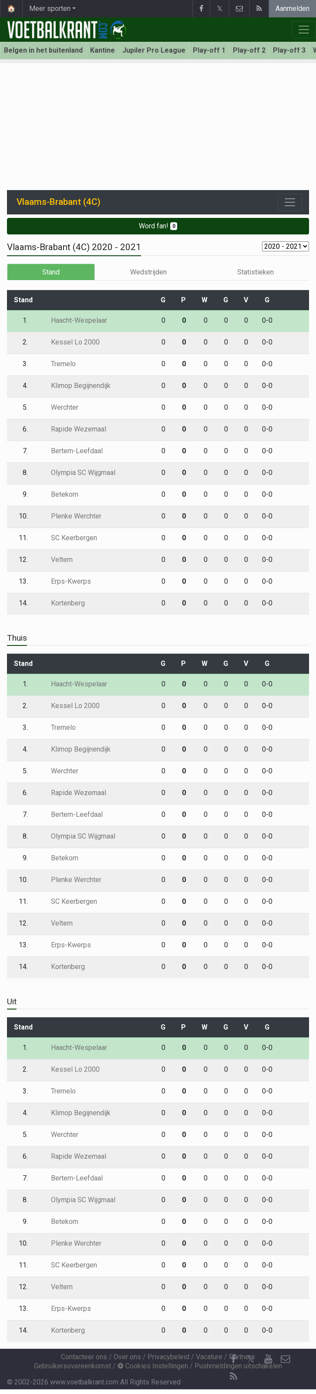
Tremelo (57, 364)
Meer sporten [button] (50, 8)
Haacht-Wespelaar (72, 320)
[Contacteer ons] (285, 1359)
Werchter (58, 407)
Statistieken (255, 272)
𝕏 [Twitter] (251, 1359)
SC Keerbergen (67, 538)
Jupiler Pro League (153, 50)
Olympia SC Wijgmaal (76, 472)
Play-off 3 (289, 50)
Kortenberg (61, 603)
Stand (51, 272)
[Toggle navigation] (290, 202)
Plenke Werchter (69, 516)
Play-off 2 (249, 50)
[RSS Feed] (233, 1376)
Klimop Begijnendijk (74, 385)
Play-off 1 (209, 50)
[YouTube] (268, 1359)
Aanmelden (292, 8)
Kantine (102, 50)
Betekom (58, 494)
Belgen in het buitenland (43, 50)
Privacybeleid (168, 1357)
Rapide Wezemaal (72, 429)
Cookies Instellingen (153, 1366)
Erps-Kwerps (64, 581)
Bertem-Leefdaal (70, 451)
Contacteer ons (84, 1357)
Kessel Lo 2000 (69, 342)
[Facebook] (233, 1359)
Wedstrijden (148, 272)
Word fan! (158, 226)
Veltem (55, 559)
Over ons (127, 1357)
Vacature (209, 1357)
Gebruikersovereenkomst (72, 1366)
